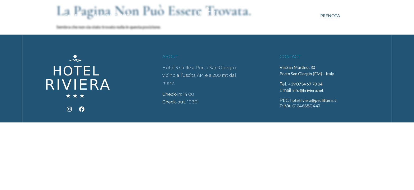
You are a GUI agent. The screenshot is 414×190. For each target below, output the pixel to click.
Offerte (295, 15)
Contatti (367, 15)
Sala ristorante (113, 15)
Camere (73, 15)
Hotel (41, 15)
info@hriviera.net (307, 90)
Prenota (330, 15)
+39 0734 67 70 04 (305, 83)
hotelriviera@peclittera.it (313, 100)
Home (12, 15)
